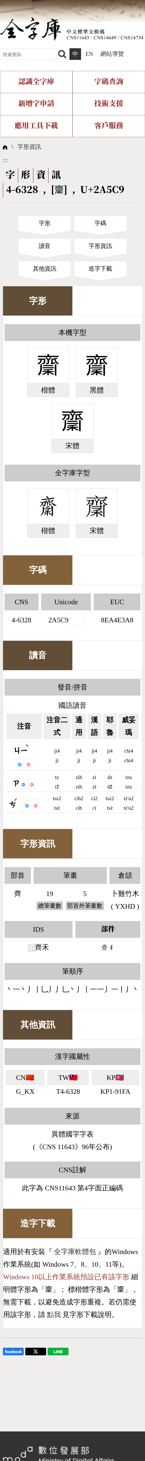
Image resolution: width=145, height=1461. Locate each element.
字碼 (100, 223)
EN (89, 54)
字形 (44, 223)
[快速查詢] (28, 54)
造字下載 (100, 268)
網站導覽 (112, 54)
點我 (54, 1315)
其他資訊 (44, 268)
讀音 (44, 246)
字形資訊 (29, 147)
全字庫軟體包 (75, 1252)
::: (2, 3)
